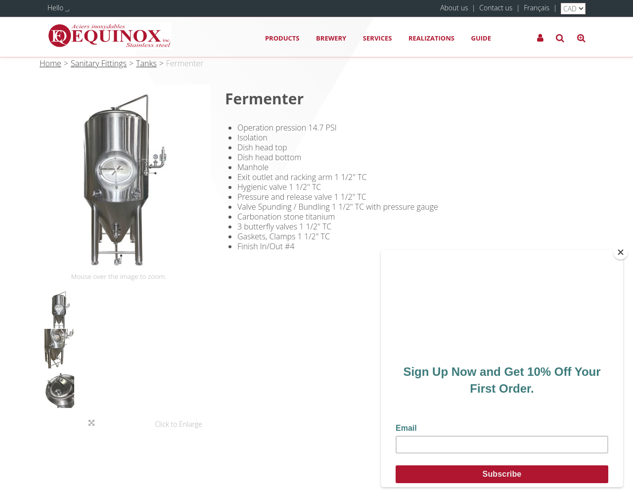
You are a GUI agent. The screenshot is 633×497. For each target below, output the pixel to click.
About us (454, 7)
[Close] (620, 252)
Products (282, 38)
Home (50, 63)
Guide (481, 38)
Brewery (331, 38)
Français (536, 7)
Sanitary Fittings (99, 63)
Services (377, 38)
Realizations (431, 38)
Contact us (495, 7)
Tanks (146, 63)
